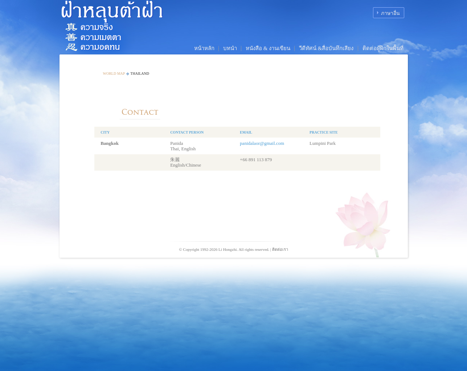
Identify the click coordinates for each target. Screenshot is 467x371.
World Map (114, 74)
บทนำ (230, 48)
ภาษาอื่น (390, 13)
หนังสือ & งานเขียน (268, 48)
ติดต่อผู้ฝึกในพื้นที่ (382, 48)
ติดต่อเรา (280, 249)
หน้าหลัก (204, 48)
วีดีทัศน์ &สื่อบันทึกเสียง (326, 48)
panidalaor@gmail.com (262, 143)
